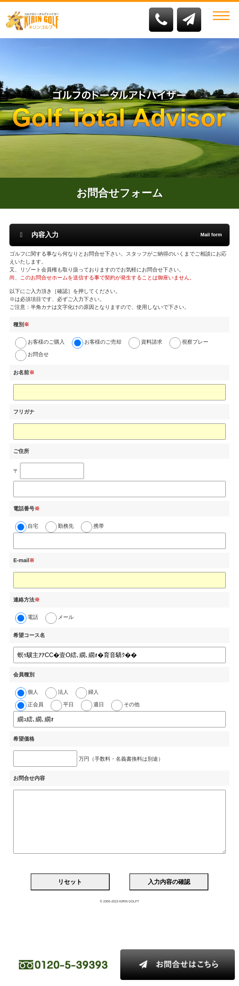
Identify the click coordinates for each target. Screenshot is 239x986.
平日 (68, 704)
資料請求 (151, 342)
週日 (98, 704)
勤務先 (66, 526)
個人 (33, 692)
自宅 (33, 526)
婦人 (93, 692)
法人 (63, 692)
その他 (132, 704)
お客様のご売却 (102, 342)
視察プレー (195, 342)
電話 (33, 617)
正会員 (35, 704)
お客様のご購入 (46, 342)
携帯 (98, 526)
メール (66, 617)
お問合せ (38, 354)
